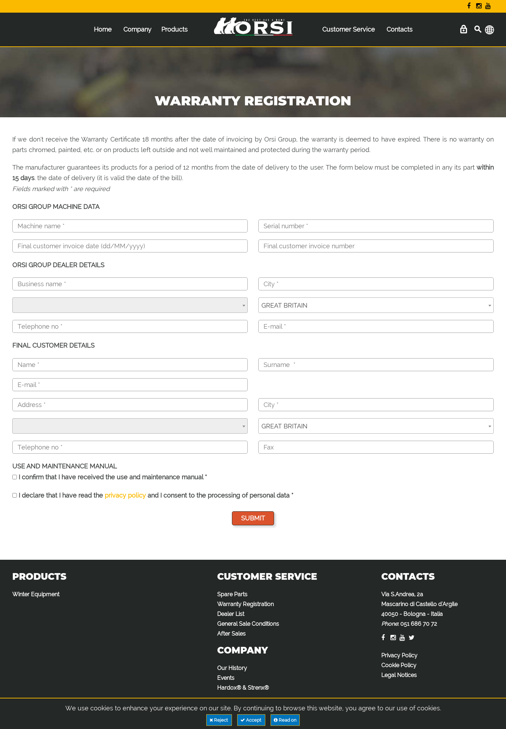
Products (174, 29)
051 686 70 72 (418, 623)
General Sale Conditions (248, 623)
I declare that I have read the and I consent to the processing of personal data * (152, 495)
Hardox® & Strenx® (243, 687)
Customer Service (348, 29)
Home (103, 29)
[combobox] (130, 305)
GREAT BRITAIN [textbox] (284, 305)
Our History (232, 668)
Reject (219, 720)
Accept (251, 720)
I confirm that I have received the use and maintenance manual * (109, 477)
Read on (285, 720)
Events (225, 678)
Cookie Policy (398, 665)
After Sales (231, 633)
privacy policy (125, 495)
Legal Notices (399, 675)
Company (137, 29)
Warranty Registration (245, 604)
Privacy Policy (399, 655)
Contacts (400, 29)
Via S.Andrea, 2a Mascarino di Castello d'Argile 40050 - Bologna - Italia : (419, 609)
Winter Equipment (35, 594)
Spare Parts (232, 594)
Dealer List (230, 614)
